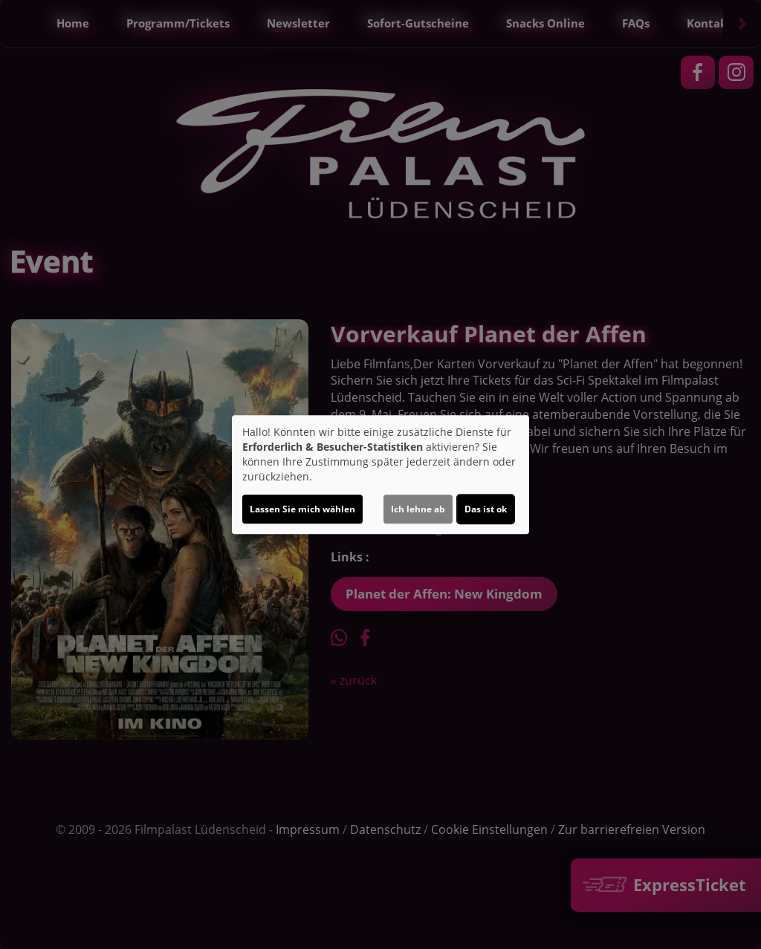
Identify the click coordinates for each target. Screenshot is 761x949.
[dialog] (380, 474)
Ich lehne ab (418, 509)
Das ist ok (485, 509)
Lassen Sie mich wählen (302, 509)
